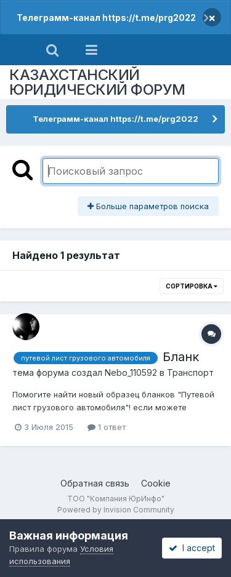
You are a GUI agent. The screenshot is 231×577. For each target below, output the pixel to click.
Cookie (156, 483)
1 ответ (106, 427)
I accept (192, 548)
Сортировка (191, 286)
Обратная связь (94, 483)
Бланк (181, 356)
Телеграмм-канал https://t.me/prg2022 (106, 17)
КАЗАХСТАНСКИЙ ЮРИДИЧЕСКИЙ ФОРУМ (97, 82)
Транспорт (190, 372)
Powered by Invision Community (115, 509)
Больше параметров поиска (148, 206)
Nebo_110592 (131, 372)
